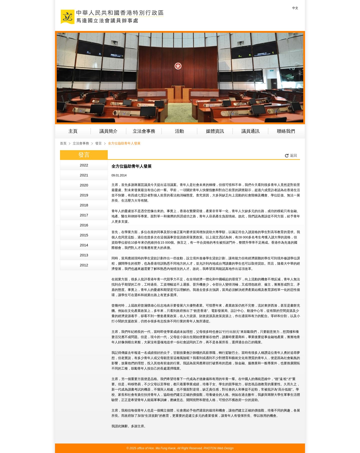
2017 (84, 215)
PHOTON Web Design (219, 448)
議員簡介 (109, 131)
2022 (84, 165)
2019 (84, 195)
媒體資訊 (215, 131)
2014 (84, 245)
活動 (179, 131)
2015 (84, 235)
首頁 (63, 143)
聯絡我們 (286, 131)
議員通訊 (251, 131)
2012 (84, 265)
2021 (84, 175)
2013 (84, 255)
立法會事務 (144, 131)
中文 (295, 8)
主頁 (73, 131)
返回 (293, 155)
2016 (84, 225)
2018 (84, 205)
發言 (98, 143)
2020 (84, 185)
